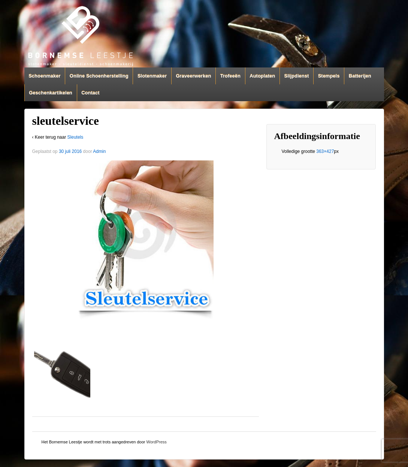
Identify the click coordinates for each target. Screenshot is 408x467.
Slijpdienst (296, 76)
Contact (90, 93)
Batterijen (360, 76)
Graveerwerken (193, 76)
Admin (99, 151)
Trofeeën (230, 76)
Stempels (329, 76)
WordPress (156, 442)
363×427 (325, 151)
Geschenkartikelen (50, 93)
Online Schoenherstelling (99, 76)
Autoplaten (262, 76)
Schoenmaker (44, 76)
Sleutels (75, 137)
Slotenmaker (152, 76)
